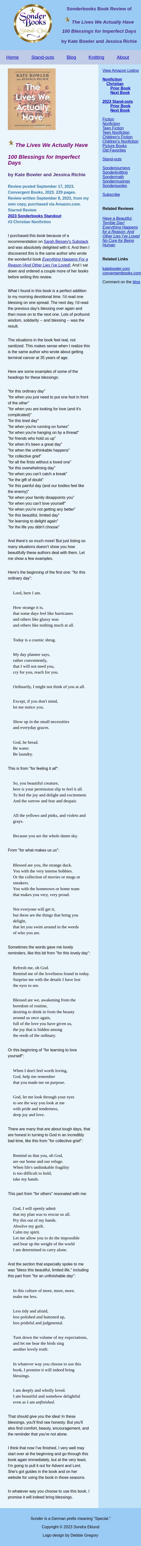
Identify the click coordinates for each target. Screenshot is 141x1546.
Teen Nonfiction (115, 132)
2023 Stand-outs (117, 101)
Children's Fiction (117, 137)
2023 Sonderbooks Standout (34, 216)
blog (136, 282)
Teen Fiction (113, 128)
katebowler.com (116, 269)
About (123, 57)
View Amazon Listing (120, 70)
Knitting (96, 57)
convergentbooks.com (121, 273)
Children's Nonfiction (120, 141)
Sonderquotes (114, 186)
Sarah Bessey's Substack (66, 241)
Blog (71, 57)
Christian (114, 84)
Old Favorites (114, 150)
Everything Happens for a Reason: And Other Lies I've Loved (121, 231)
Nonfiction (112, 79)
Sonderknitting (114, 172)
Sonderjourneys (116, 168)
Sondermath (113, 177)
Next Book (120, 93)
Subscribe (111, 194)
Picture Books (114, 146)
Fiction (108, 119)
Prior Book (120, 88)
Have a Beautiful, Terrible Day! (117, 220)
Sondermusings (116, 181)
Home (12, 57)
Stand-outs (42, 57)
